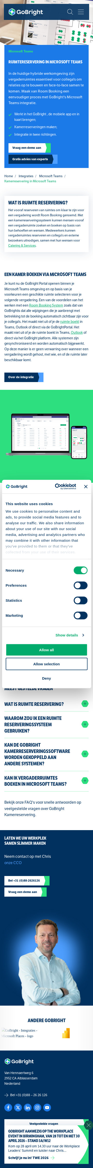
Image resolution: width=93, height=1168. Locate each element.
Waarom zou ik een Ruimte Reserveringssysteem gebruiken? (33, 724)
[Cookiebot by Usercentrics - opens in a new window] (57, 487)
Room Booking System (46, 305)
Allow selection (46, 664)
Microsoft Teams (50, 176)
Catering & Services (22, 246)
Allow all (46, 650)
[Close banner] (85, 486)
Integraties (26, 176)
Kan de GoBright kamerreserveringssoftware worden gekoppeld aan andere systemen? (37, 754)
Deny (46, 678)
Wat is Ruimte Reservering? (34, 704)
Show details (67, 635)
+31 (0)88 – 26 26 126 (31, 1095)
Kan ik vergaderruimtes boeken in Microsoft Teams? (35, 781)
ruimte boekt (69, 322)
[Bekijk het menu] (81, 12)
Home (8, 176)
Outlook (77, 333)
